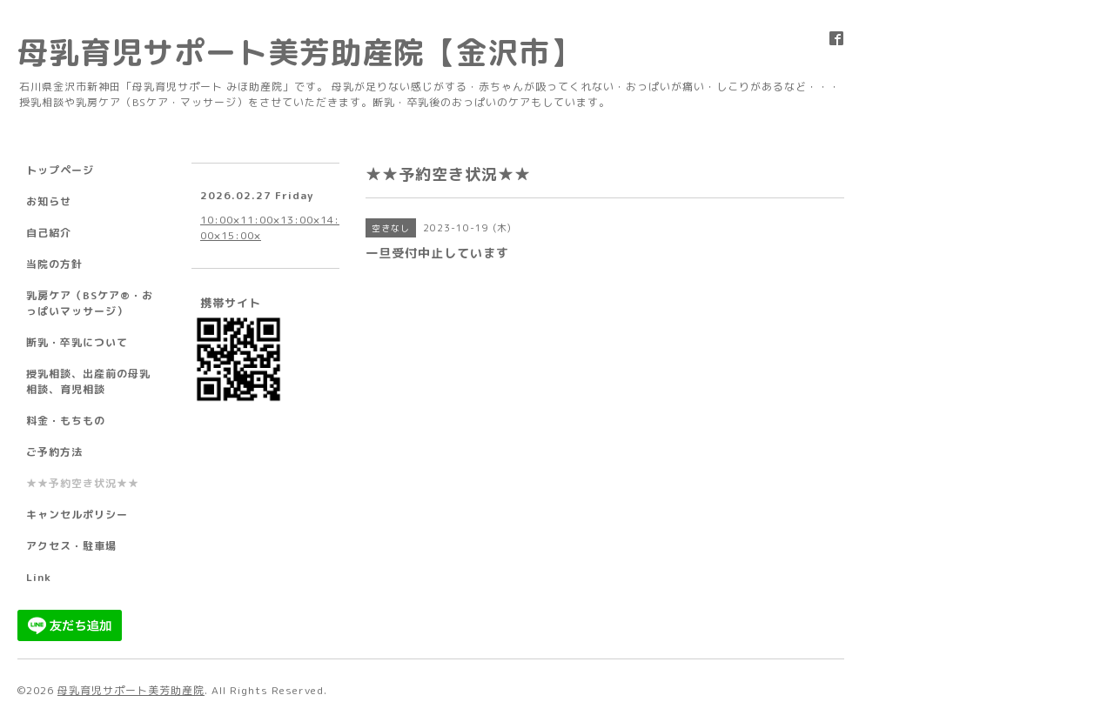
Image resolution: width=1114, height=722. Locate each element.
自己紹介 (48, 232)
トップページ (60, 170)
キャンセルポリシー (77, 514)
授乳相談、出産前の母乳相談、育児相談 (88, 381)
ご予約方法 (54, 452)
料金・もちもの (65, 420)
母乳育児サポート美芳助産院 (131, 690)
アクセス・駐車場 (71, 545)
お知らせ (48, 201)
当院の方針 (54, 264)
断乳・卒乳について (77, 342)
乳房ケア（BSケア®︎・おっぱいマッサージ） (89, 303)
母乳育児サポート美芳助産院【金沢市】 (299, 51)
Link (38, 577)
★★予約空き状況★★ (82, 483)
